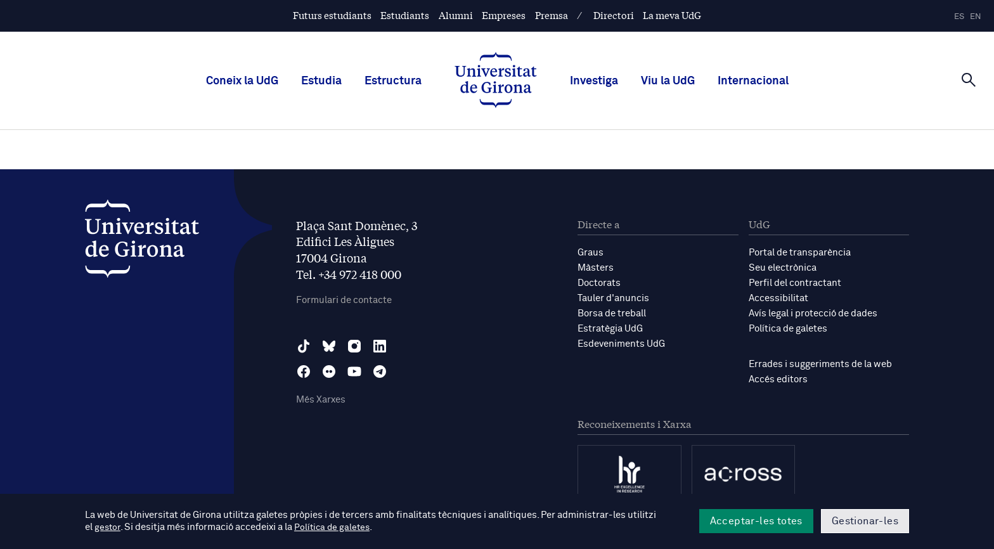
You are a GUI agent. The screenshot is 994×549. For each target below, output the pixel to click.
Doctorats (599, 283)
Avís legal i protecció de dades (813, 313)
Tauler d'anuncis (613, 298)
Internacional (753, 81)
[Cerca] (968, 80)
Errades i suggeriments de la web (820, 364)
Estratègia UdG (610, 328)
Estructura (393, 81)
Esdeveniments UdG (621, 344)
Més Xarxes (320, 399)
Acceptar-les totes (756, 521)
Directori (613, 15)
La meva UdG (672, 15)
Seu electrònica (782, 268)
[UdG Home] (496, 81)
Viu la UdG (668, 81)
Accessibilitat (778, 298)
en (975, 17)
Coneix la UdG (242, 81)
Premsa (551, 15)
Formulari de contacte (344, 300)
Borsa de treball (612, 313)
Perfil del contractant (795, 283)
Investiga (594, 81)
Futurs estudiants (332, 15)
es (959, 17)
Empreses (504, 15)
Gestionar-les (865, 521)
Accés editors (778, 379)
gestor (108, 528)
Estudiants (404, 15)
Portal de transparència (800, 252)
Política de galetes (788, 328)
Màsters (596, 268)
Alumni (456, 15)
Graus (591, 252)
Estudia (321, 81)
